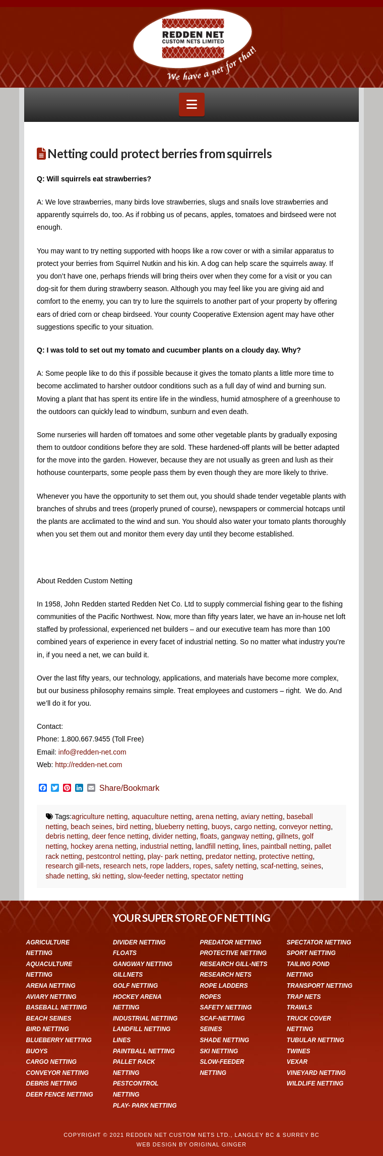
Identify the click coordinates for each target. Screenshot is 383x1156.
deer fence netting (120, 836)
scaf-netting (279, 866)
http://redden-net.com (88, 765)
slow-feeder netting (157, 876)
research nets (124, 866)
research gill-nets (73, 866)
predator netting (230, 856)
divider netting (174, 836)
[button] (192, 104)
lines (249, 846)
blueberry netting (181, 827)
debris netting (67, 836)
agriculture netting (99, 816)
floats (208, 836)
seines (311, 866)
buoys (221, 827)
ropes (202, 866)
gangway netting (246, 836)
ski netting (107, 876)
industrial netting (165, 846)
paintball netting (285, 846)
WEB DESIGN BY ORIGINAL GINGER (191, 1144)
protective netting (286, 856)
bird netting (133, 827)
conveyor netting (305, 827)
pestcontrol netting (115, 856)
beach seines (91, 827)
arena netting (216, 816)
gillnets (287, 836)
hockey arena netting (103, 846)
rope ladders (169, 866)
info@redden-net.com (92, 752)
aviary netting (262, 816)
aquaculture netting (161, 816)
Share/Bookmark (129, 788)
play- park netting (175, 856)
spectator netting (217, 876)
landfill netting (217, 846)
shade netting (67, 876)
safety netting (236, 866)
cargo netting (254, 827)
